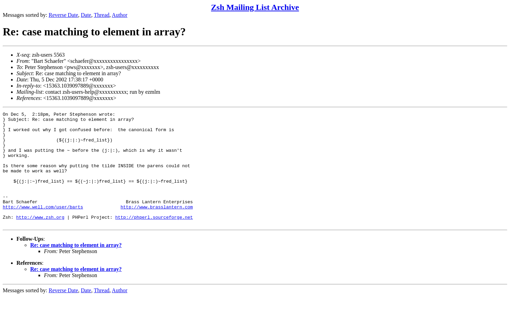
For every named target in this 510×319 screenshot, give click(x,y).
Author (119, 15)
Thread (101, 15)
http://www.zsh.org (40, 239)
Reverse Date (63, 15)
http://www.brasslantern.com (156, 226)
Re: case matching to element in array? (76, 268)
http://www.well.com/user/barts (43, 226)
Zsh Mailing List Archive (255, 7)
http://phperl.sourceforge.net (154, 239)
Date (86, 15)
